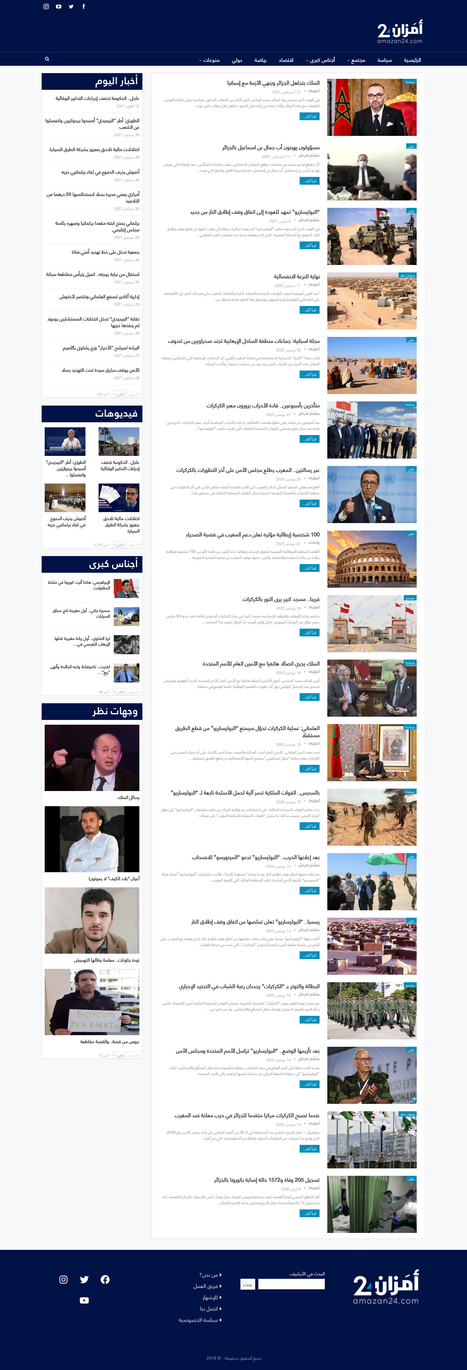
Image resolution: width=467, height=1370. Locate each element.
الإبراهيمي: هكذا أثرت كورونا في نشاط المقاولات (79, 584)
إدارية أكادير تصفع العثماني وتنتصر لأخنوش (99, 296)
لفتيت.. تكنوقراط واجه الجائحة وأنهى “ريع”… (80, 669)
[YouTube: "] (84, 1300)
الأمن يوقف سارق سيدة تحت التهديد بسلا (100, 369)
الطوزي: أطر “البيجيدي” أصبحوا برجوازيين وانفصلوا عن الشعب (92, 123)
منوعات (211, 59)
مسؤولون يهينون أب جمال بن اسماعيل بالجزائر (271, 147)
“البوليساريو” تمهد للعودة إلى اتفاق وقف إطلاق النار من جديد (255, 211)
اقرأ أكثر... (309, 116)
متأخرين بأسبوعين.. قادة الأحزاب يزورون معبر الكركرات (263, 405)
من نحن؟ (208, 1274)
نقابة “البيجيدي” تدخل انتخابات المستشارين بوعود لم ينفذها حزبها (93, 321)
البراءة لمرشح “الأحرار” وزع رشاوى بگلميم (101, 347)
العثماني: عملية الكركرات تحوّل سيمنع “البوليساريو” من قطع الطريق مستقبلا (247, 731)
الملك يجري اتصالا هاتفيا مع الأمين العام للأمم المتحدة (261, 663)
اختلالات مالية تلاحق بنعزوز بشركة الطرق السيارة (94, 149)
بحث (248, 1284)
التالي (119, 394)
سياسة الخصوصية (198, 1319)
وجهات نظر (408, 275)
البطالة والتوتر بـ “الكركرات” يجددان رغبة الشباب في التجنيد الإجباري (249, 986)
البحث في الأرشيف (307, 1273)
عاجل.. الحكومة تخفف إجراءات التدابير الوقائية (97, 97)
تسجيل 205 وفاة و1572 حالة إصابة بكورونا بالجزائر (267, 1179)
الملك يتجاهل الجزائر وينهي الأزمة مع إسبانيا (273, 82)
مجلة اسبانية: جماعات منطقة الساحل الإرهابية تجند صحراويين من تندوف (244, 340)
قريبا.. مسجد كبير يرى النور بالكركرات (281, 598)
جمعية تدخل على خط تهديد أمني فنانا (105, 251)
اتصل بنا (209, 1308)
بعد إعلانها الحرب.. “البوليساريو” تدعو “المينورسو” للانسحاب (256, 856)
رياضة (261, 59)
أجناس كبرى (322, 59)
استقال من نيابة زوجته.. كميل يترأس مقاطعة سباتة (92, 273)
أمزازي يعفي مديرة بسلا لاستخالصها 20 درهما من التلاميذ (93, 197)
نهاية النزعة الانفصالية (297, 276)
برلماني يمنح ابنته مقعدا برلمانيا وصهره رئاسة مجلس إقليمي (97, 225)
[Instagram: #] (63, 1280)
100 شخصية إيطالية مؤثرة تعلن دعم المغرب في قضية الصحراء (253, 534)
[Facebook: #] (105, 1280)
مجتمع (358, 59)
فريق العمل (206, 1285)
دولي (237, 59)
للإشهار (210, 1297)
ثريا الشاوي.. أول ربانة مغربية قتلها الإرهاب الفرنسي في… (82, 640)
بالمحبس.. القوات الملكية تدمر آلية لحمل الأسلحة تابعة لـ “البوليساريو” (245, 792)
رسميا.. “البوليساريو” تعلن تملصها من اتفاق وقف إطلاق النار (255, 921)
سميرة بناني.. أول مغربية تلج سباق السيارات (81, 612)
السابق (134, 394)
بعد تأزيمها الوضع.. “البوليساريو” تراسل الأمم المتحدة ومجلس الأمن (248, 1050)
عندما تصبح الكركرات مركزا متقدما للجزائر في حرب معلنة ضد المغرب (247, 1115)
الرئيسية (412, 59)
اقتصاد (286, 59)
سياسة (385, 59)
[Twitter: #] (84, 1280)
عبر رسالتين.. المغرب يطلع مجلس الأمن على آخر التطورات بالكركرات (248, 469)
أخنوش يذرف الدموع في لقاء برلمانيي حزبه (100, 171)
